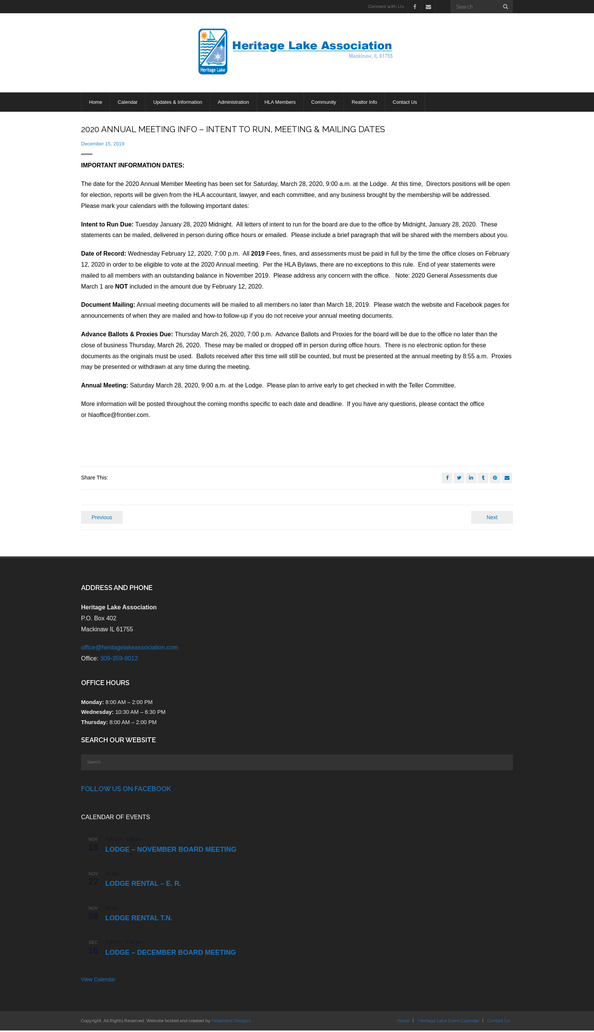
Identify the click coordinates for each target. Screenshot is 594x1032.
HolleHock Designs (231, 1022)
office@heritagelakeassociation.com (129, 649)
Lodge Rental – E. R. (143, 885)
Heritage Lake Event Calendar (448, 1022)
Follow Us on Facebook (126, 790)
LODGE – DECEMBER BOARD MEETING (170, 954)
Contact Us (499, 1022)
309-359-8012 (119, 660)
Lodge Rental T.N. (138, 919)
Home (403, 1022)
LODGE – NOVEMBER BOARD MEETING (170, 851)
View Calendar (98, 981)
